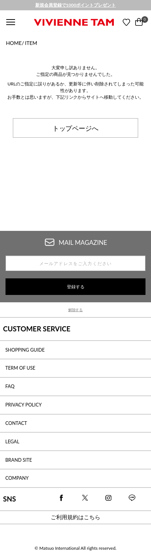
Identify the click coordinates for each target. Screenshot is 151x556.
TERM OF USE (20, 368)
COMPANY (17, 478)
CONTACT (16, 423)
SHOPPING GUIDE (24, 350)
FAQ (9, 386)
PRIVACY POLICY (23, 405)
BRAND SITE (18, 460)
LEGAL (12, 441)
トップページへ (76, 128)
